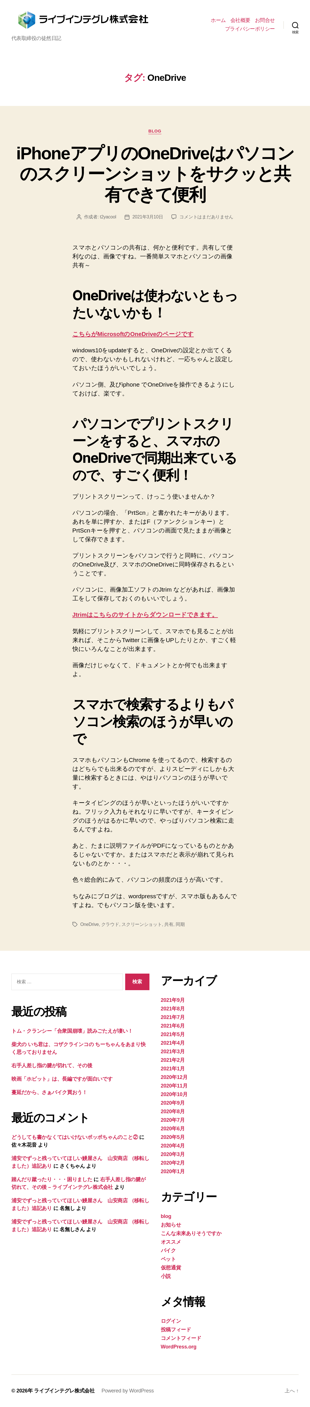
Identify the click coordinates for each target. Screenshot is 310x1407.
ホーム (218, 20)
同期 (180, 924)
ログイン (171, 1321)
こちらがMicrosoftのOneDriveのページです (133, 334)
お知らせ (171, 1225)
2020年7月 (173, 1120)
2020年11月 (174, 1086)
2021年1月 (173, 1069)
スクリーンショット (142, 924)
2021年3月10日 (147, 217)
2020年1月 (173, 1171)
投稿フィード (176, 1329)
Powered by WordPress (128, 1391)
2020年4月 (173, 1146)
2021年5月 (173, 1034)
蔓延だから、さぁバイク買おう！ (49, 1093)
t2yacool (108, 217)
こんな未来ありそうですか (191, 1233)
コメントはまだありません (207, 217)
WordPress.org (178, 1347)
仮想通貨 (171, 1268)
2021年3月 (173, 1051)
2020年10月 (174, 1094)
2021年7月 (173, 1017)
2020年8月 (173, 1111)
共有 (169, 924)
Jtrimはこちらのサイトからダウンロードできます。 (145, 615)
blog (155, 131)
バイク (168, 1250)
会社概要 (240, 20)
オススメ (171, 1242)
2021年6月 (173, 1026)
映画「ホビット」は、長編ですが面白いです (62, 1079)
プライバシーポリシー (250, 29)
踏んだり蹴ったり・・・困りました (51, 1180)
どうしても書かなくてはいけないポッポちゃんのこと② (74, 1137)
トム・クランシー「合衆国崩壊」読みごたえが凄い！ (72, 1031)
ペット (168, 1259)
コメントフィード (181, 1338)
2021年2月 (173, 1060)
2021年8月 (173, 1009)
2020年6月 (173, 1128)
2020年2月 (173, 1163)
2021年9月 (173, 1000)
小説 (166, 1276)
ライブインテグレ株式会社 (64, 1391)
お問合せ (265, 20)
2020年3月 (173, 1154)
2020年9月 (173, 1103)
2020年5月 (173, 1137)
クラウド (110, 924)
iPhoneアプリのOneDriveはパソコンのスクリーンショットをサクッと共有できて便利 (155, 174)
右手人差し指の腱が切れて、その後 (51, 1066)
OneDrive (89, 924)
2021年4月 (173, 1043)
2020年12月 (174, 1077)
